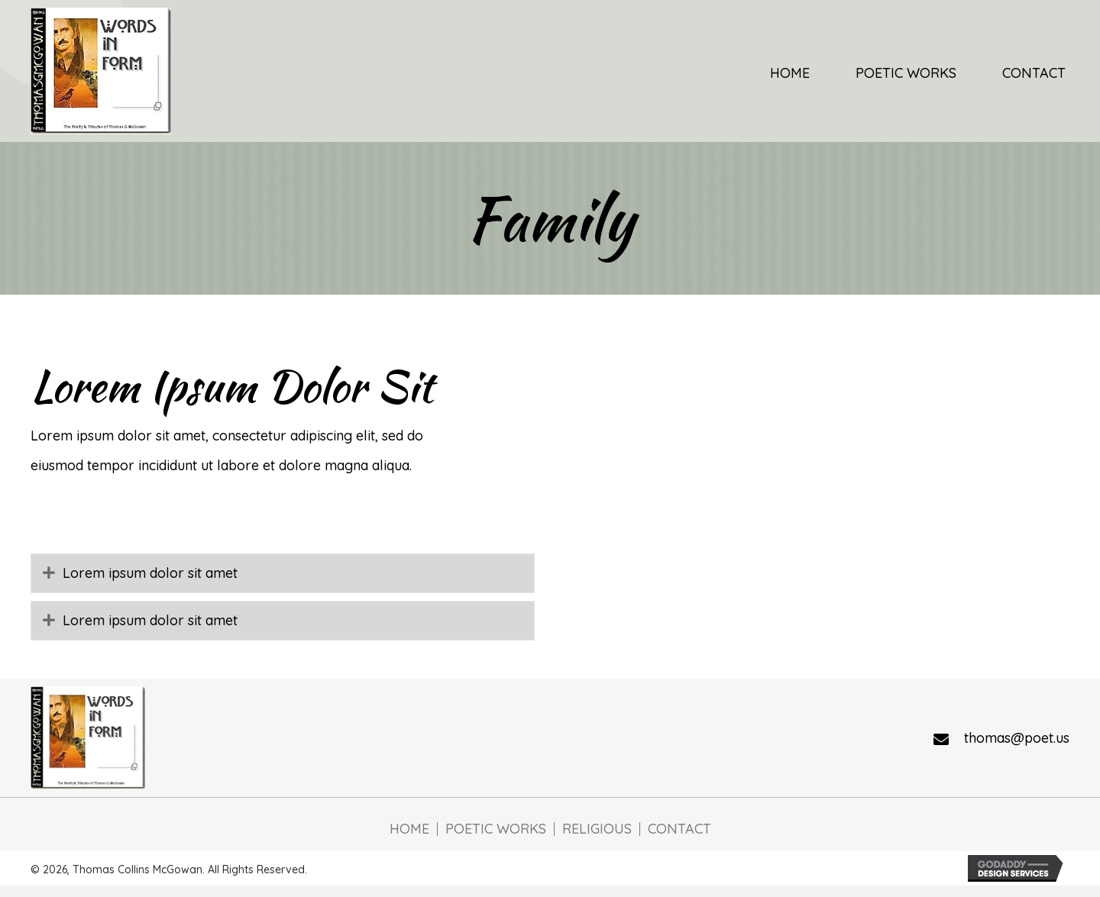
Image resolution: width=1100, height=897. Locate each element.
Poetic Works (495, 829)
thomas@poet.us (1016, 738)
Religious (597, 829)
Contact (679, 829)
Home (409, 829)
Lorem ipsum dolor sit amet (150, 573)
